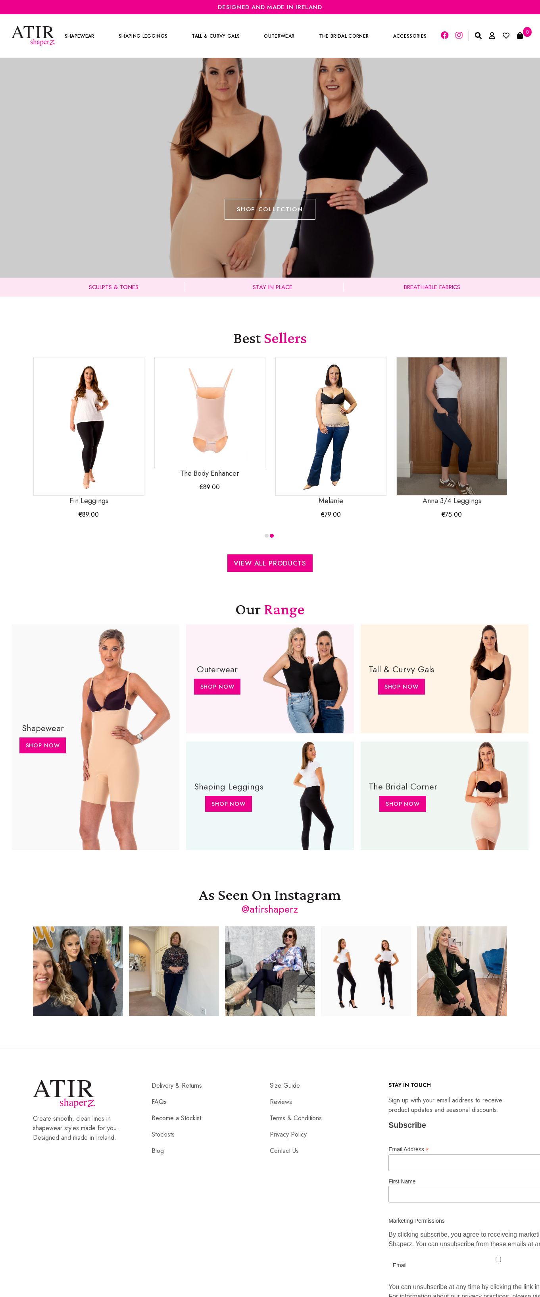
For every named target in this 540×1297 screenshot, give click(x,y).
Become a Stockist (176, 1118)
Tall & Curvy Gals (215, 36)
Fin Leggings (88, 431)
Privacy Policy (288, 1134)
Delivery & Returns (177, 1085)
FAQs (159, 1101)
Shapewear (79, 36)
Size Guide (285, 1085)
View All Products (270, 563)
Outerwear (279, 36)
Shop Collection (270, 209)
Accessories (410, 36)
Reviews (281, 1101)
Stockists (163, 1134)
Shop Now (43, 745)
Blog (158, 1150)
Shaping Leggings (142, 36)
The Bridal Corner (344, 36)
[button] (267, 536)
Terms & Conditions (296, 1118)
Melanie (330, 431)
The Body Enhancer (209, 418)
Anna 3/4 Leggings (451, 431)
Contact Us (284, 1150)
